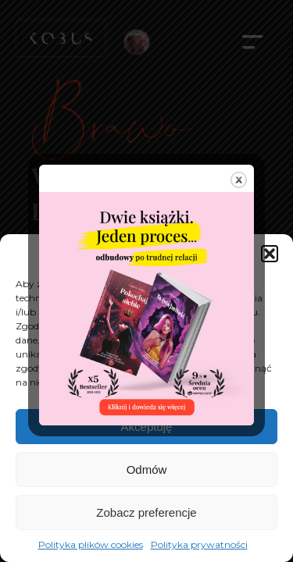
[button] (269, 253)
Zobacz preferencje (146, 512)
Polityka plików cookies (90, 544)
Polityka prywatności (199, 544)
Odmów (147, 469)
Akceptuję (147, 426)
